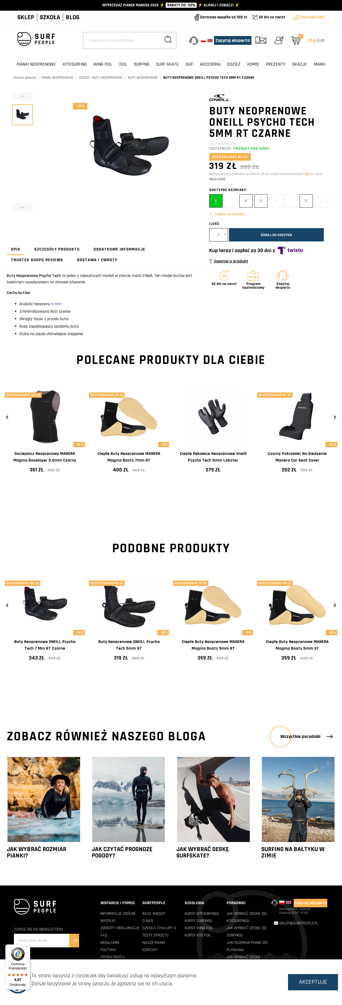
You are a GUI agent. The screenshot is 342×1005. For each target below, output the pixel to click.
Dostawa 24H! (308, 17)
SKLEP (25, 17)
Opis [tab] (15, 249)
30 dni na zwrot (268, 17)
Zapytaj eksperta (232, 40)
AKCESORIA (210, 64)
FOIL (123, 64)
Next (334, 417)
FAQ (103, 935)
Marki (319, 64)
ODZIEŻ (233, 64)
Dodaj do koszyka (276, 235)
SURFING (141, 64)
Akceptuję (313, 982)
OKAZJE (299, 64)
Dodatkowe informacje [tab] (119, 249)
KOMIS (253, 64)
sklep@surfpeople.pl (298, 923)
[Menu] (27, 947)
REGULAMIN (109, 943)
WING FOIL (103, 64)
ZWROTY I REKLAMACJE (119, 928)
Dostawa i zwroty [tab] (97, 260)
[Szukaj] (130, 40)
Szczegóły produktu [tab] (57, 249)
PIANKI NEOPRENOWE (36, 64)
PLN (312, 40)
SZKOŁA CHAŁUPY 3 (159, 928)
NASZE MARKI (153, 943)
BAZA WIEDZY (153, 913)
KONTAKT (150, 950)
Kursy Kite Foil (198, 935)
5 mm (57, 304)
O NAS (147, 921)
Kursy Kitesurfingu (202, 913)
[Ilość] (218, 234)
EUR (321, 40)
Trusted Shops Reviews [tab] (37, 260)
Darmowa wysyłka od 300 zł (220, 17)
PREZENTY (275, 64)
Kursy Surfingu (198, 921)
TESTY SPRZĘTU (155, 935)
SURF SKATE (167, 64)
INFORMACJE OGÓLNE (118, 913)
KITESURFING (75, 64)
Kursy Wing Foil (199, 928)
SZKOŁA (50, 17)
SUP (189, 64)
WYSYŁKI (107, 921)
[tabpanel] (45, 434)
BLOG (72, 17)
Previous (7, 417)
